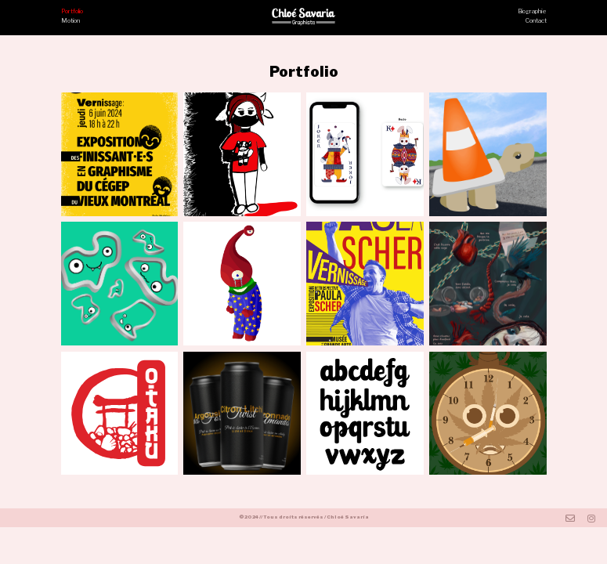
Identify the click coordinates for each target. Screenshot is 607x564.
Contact (536, 20)
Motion (70, 20)
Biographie (532, 11)
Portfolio (72, 11)
